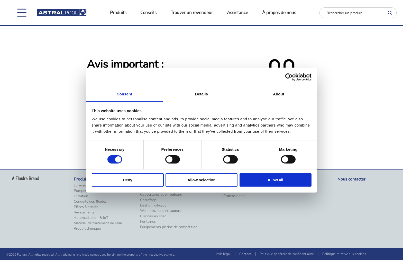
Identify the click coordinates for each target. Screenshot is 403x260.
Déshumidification (154, 205)
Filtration (81, 196)
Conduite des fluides (90, 202)
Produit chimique (87, 229)
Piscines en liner (153, 216)
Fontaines (148, 222)
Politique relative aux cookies (344, 254)
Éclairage (81, 185)
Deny (127, 180)
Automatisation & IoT (91, 218)
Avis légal (223, 254)
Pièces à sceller (86, 207)
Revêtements (84, 212)
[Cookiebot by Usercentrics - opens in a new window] (289, 77)
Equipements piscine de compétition (168, 227)
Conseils (148, 13)
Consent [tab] (124, 94)
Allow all (275, 180)
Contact (245, 254)
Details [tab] (201, 94)
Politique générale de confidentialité (287, 254)
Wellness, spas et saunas (160, 211)
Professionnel (234, 196)
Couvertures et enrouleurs (161, 195)
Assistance (237, 13)
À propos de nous (279, 13)
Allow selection (201, 180)
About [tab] (278, 94)
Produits (118, 13)
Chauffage (148, 200)
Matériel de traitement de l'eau (98, 223)
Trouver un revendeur (192, 13)
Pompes (80, 191)
